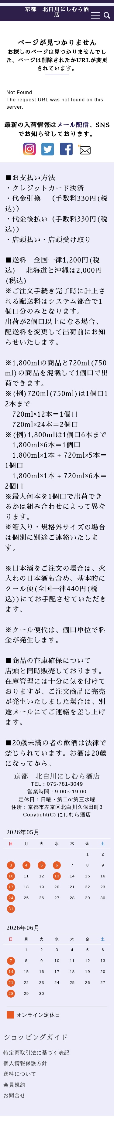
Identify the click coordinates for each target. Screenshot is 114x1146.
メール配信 (73, 125)
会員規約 (14, 1085)
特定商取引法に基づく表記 (36, 1053)
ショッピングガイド (35, 1037)
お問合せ (14, 1095)
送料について (19, 1074)
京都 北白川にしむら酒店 (57, 12)
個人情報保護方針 (25, 1063)
